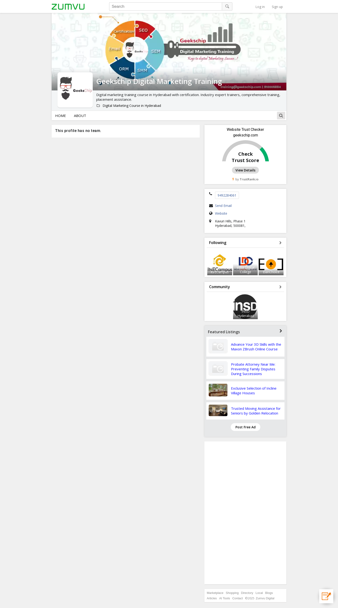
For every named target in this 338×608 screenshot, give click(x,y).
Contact (237, 598)
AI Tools (224, 598)
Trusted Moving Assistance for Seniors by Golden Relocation (256, 410)
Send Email (223, 205)
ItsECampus (220, 272)
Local (259, 592)
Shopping (232, 592)
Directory (247, 592)
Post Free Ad (245, 427)
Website (221, 213)
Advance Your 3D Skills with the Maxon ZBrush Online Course (256, 346)
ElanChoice (271, 272)
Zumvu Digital (265, 598)
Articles (212, 598)
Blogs (269, 592)
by (245, 179)
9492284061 (227, 195)
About (80, 115)
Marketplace (215, 592)
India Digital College (245, 269)
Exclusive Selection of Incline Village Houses (254, 390)
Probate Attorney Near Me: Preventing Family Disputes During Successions (253, 369)
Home (60, 115)
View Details (245, 170)
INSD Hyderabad (245, 313)
